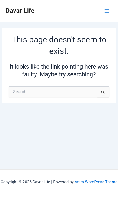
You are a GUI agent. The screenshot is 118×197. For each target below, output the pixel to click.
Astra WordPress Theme (95, 181)
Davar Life (20, 11)
